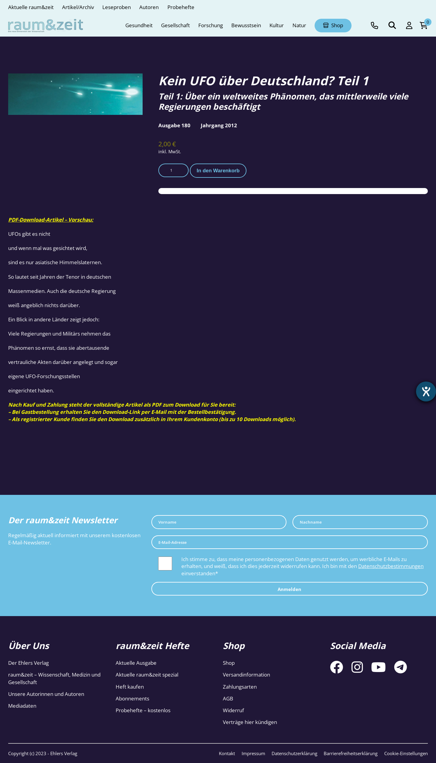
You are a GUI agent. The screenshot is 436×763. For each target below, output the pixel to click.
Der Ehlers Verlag (28, 662)
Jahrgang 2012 (219, 125)
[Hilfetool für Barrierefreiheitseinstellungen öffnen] (426, 391)
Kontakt (227, 753)
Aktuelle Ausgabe (136, 662)
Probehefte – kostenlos (143, 710)
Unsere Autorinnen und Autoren (46, 693)
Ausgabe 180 (174, 125)
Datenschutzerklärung (294, 753)
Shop (229, 662)
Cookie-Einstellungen (406, 753)
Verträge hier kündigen (250, 722)
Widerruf (233, 710)
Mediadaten (22, 705)
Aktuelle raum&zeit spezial (147, 674)
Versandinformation (246, 674)
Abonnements (132, 698)
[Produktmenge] (173, 170)
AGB (228, 698)
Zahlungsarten (240, 686)
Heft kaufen (130, 686)
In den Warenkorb (218, 171)
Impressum (253, 753)
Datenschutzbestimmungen (391, 566)
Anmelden (289, 589)
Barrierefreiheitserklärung (351, 753)
